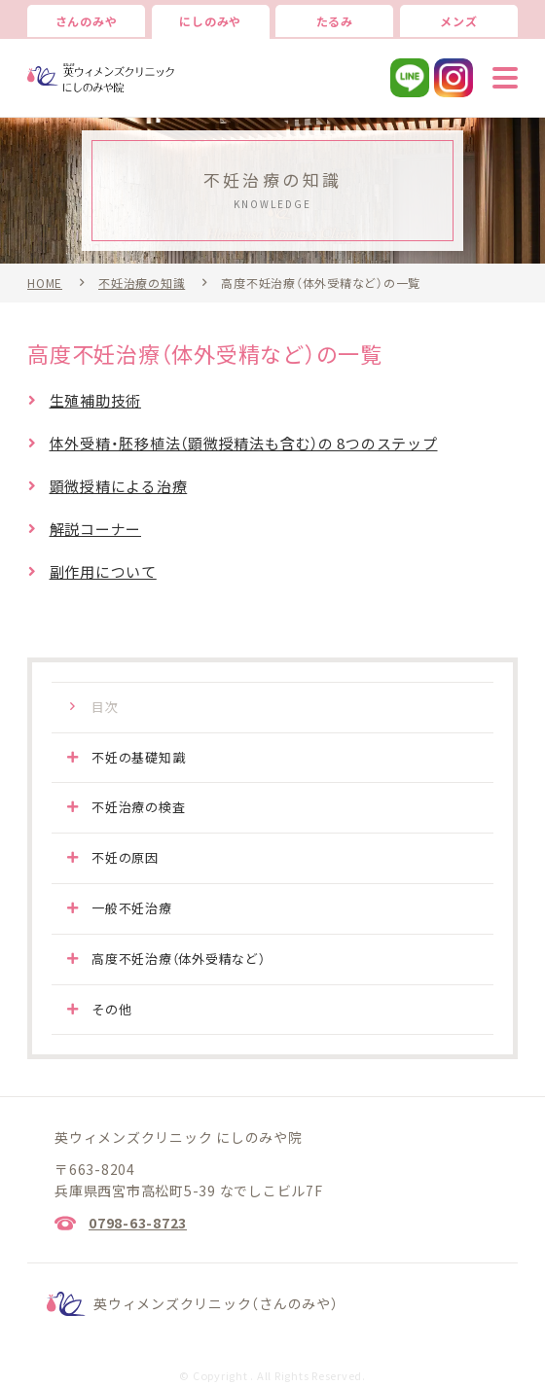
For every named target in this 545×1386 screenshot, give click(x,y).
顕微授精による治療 (119, 486)
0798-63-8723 (138, 1222)
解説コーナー (96, 529)
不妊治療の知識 (141, 283)
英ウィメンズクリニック (216, 1303)
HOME (44, 283)
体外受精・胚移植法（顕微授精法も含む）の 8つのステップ (244, 443)
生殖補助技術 (96, 400)
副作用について (103, 572)
